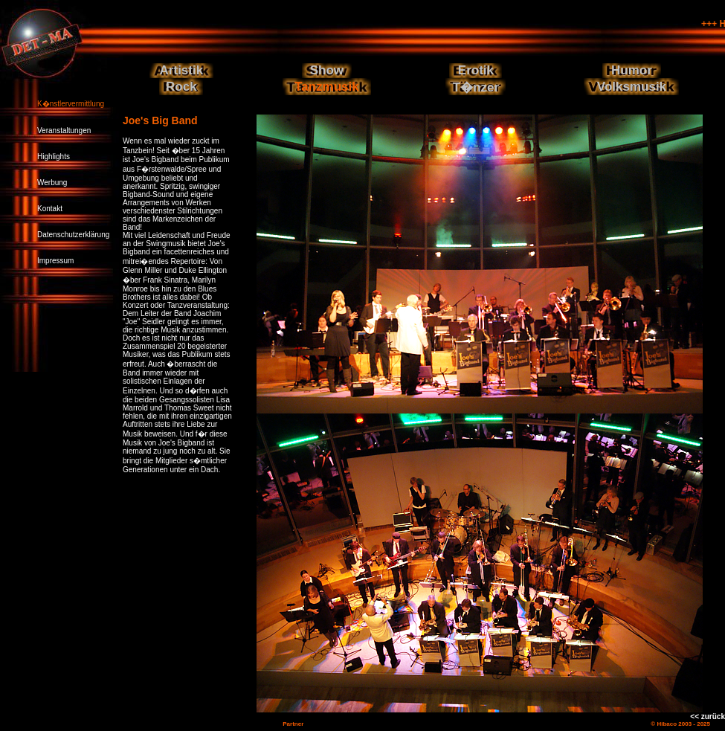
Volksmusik (631, 87)
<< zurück (707, 716)
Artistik (182, 70)
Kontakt (49, 209)
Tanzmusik (326, 87)
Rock (181, 87)
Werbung (52, 182)
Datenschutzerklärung (73, 235)
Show (327, 70)
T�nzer (476, 87)
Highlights (53, 156)
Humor (631, 70)
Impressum (55, 261)
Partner (293, 724)
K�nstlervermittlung (70, 104)
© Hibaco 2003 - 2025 (680, 724)
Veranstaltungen (64, 130)
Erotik (476, 70)
